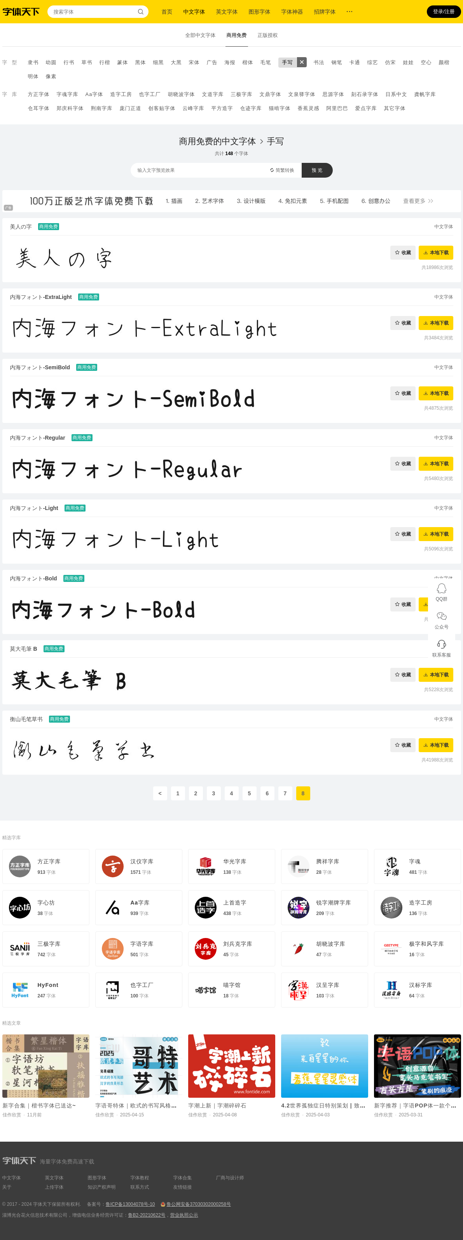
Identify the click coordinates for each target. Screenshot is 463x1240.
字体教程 (140, 1178)
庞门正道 (131, 108)
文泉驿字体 (301, 94)
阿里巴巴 (337, 108)
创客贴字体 (162, 108)
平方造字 (222, 108)
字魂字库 (68, 94)
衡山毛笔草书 (26, 719)
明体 (33, 76)
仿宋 (390, 62)
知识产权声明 (102, 1187)
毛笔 (265, 62)
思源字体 (333, 94)
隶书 (33, 62)
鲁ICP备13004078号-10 (130, 1204)
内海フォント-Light (34, 508)
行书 (69, 62)
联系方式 (140, 1187)
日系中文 (396, 94)
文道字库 (213, 94)
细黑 (158, 62)
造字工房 (121, 94)
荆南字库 (102, 108)
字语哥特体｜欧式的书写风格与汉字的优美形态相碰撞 (166, 1105)
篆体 (122, 62)
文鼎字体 (270, 94)
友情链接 (182, 1187)
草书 (87, 62)
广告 (212, 62)
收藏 (406, 252)
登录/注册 (444, 11)
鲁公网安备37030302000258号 (198, 1204)
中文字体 (194, 12)
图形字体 (260, 12)
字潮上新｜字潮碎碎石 (218, 1105)
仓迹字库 (251, 108)
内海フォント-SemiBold (40, 367)
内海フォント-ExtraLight (41, 297)
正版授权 (268, 35)
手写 (287, 62)
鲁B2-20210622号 (147, 1215)
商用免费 (237, 35)
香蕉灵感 (309, 108)
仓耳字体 (39, 108)
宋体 (194, 62)
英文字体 (227, 12)
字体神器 (292, 12)
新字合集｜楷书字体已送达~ (39, 1105)
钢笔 (337, 62)
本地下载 (439, 252)
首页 (167, 12)
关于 (7, 1187)
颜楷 (444, 62)
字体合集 (182, 1178)
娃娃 (408, 62)
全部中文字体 (200, 35)
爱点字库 (366, 108)
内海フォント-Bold (33, 578)
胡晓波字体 (181, 94)
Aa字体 (94, 94)
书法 (319, 62)
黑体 (140, 62)
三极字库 (241, 94)
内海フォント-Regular (37, 438)
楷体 (248, 62)
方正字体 (39, 94)
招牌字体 (325, 12)
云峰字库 (193, 108)
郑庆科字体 (70, 108)
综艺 (372, 62)
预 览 (317, 170)
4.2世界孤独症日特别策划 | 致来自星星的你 (338, 1105)
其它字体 (395, 108)
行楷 (105, 62)
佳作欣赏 (12, 1115)
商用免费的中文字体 (217, 141)
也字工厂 (150, 94)
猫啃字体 (280, 108)
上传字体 (54, 1187)
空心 (426, 62)
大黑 (176, 62)
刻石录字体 (364, 94)
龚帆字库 (425, 94)
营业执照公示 (184, 1215)
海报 (230, 62)
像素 (51, 76)
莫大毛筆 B (23, 649)
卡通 (354, 62)
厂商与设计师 (230, 1178)
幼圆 (51, 62)
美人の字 (21, 227)
